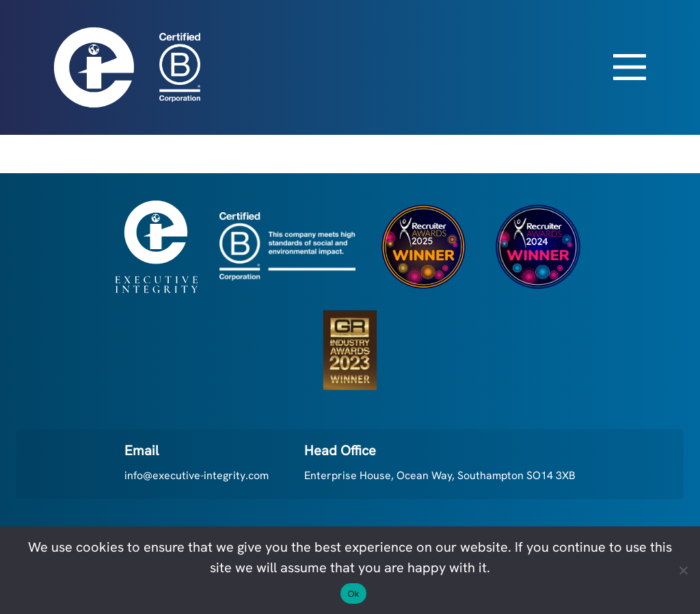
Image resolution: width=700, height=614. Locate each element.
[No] (683, 570)
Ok (353, 594)
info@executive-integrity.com (196, 475)
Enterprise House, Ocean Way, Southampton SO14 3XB (440, 475)
